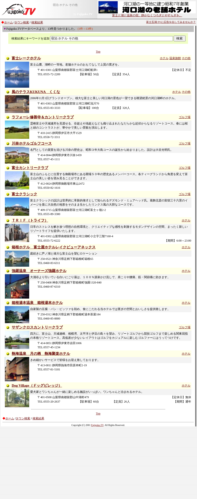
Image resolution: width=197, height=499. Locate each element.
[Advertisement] (98, 462)
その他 (186, 58)
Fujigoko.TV (97, 425)
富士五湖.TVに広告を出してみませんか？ (171, 22)
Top (98, 51)
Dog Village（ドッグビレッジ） (37, 385)
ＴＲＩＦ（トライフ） (30, 220)
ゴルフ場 (184, 117)
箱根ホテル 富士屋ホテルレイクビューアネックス (54, 247)
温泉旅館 (175, 58)
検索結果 (37, 22)
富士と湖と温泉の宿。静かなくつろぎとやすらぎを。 (147, 14)
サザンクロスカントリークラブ (37, 327)
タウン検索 (21, 22)
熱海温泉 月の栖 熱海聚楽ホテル (41, 354)
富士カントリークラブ (30, 168)
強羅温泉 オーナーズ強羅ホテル (39, 271)
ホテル (164, 58)
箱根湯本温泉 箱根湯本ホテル (37, 303)
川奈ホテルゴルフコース (32, 143)
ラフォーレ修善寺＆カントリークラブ (43, 117)
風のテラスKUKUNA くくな (36, 92)
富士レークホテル (26, 58)
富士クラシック (24, 194)
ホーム (8, 22)
